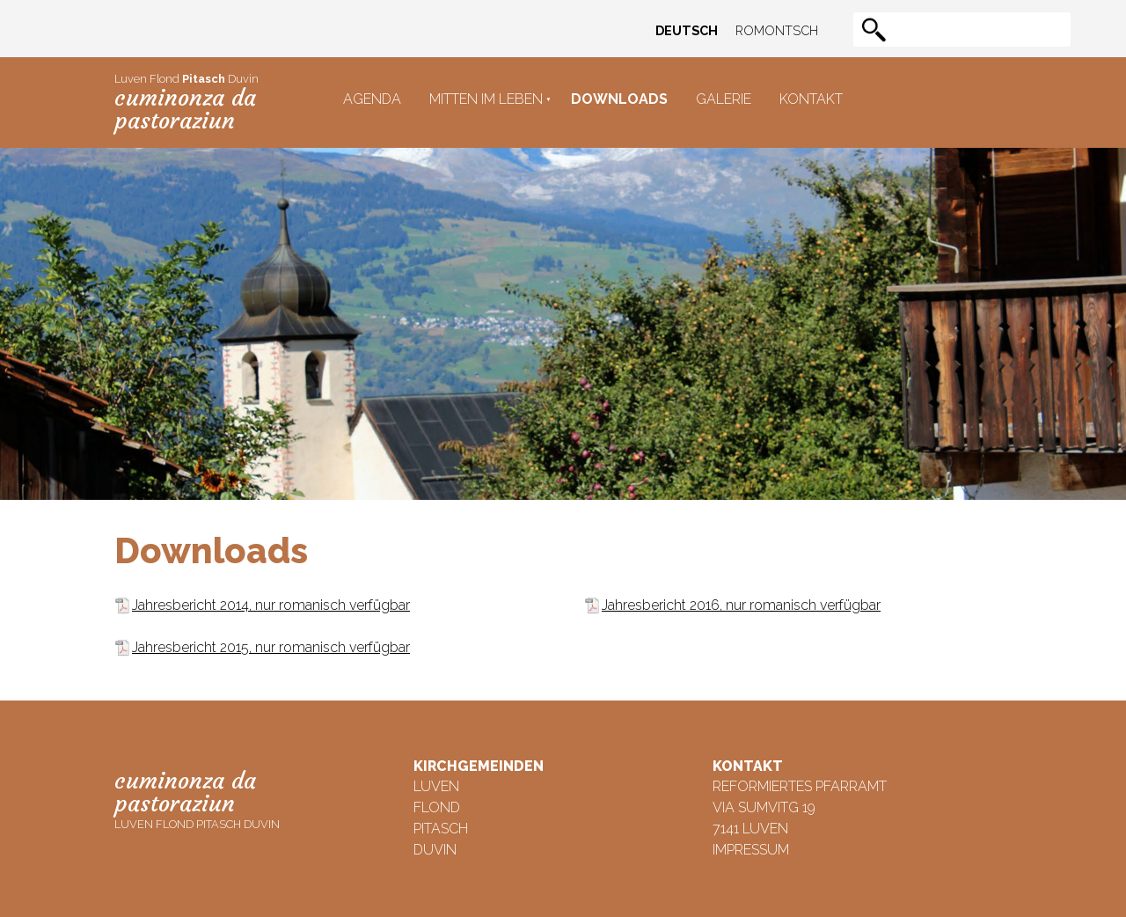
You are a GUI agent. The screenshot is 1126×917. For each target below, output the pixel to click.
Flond (436, 807)
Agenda (372, 99)
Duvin (435, 849)
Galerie (723, 99)
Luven (436, 786)
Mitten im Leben (486, 99)
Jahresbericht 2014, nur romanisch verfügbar (271, 605)
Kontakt (811, 99)
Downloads (619, 99)
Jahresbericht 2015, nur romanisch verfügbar (271, 647)
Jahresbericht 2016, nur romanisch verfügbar (741, 605)
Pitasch (440, 828)
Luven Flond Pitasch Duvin (197, 799)
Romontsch (776, 30)
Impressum (751, 849)
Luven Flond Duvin (186, 103)
